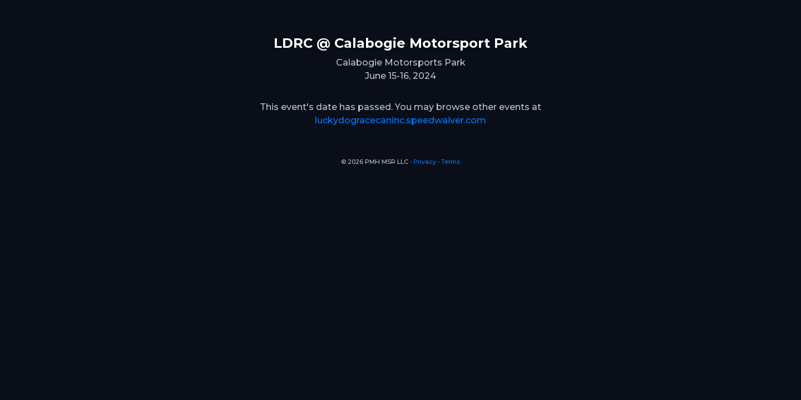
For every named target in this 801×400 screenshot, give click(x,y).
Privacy (424, 162)
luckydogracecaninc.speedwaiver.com (400, 120)
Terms (450, 162)
